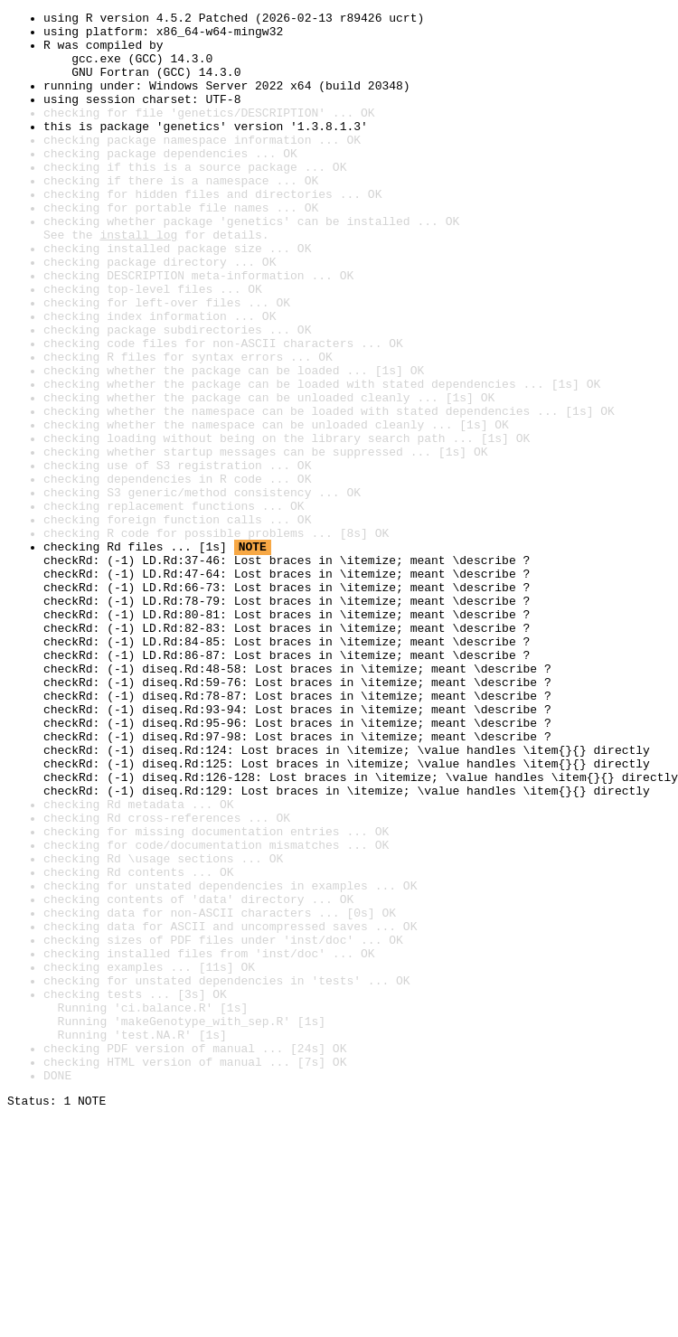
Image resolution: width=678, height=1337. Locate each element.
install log (138, 280)
